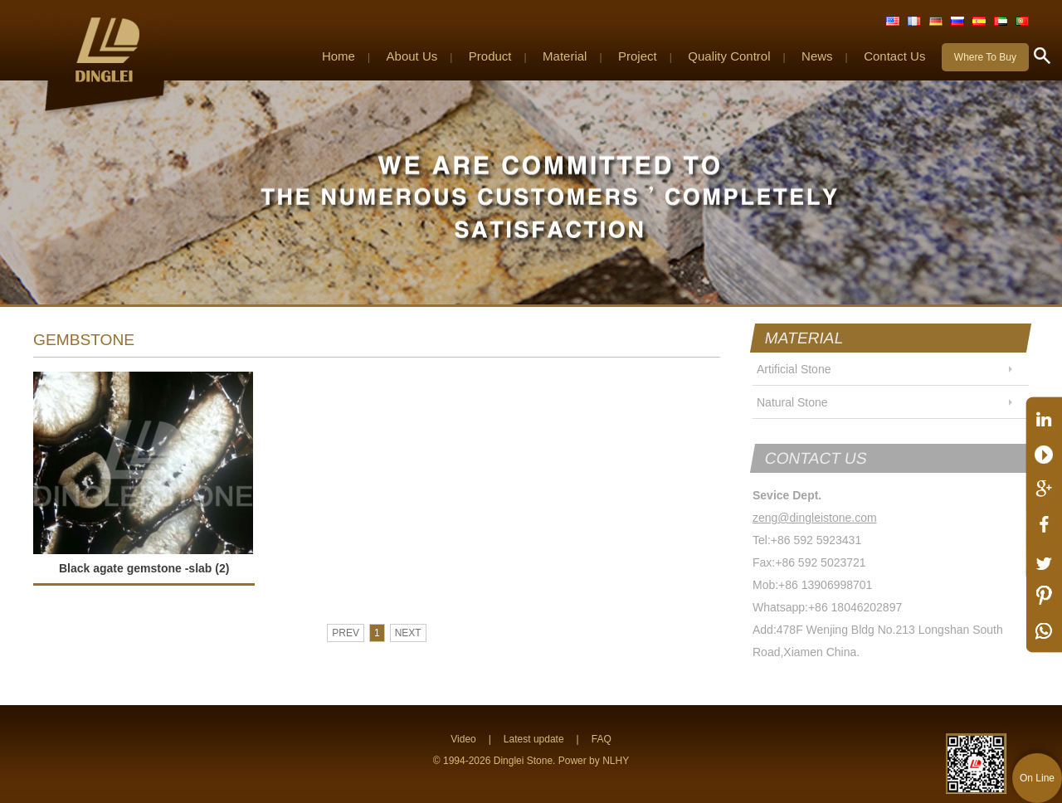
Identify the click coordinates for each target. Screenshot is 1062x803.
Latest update (534, 739)
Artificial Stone (794, 369)
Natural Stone (792, 402)
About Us (412, 56)
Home (338, 56)
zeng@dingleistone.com (815, 517)
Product (490, 56)
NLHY (615, 760)
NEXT (408, 633)
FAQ (601, 739)
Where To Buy (985, 57)
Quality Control (729, 56)
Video (463, 739)
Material (565, 56)
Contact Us (894, 56)
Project (637, 56)
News (817, 56)
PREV (345, 633)
